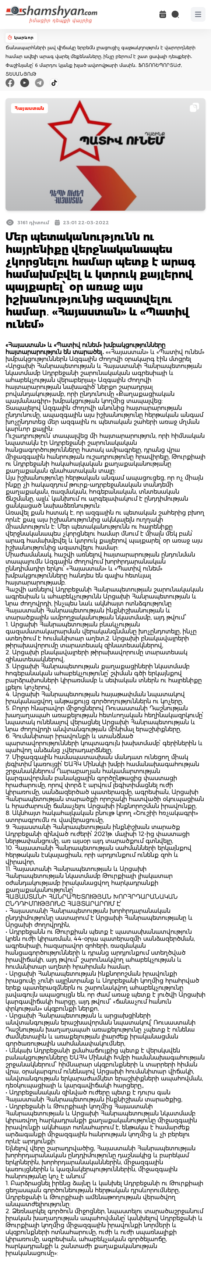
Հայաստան (29, 108)
